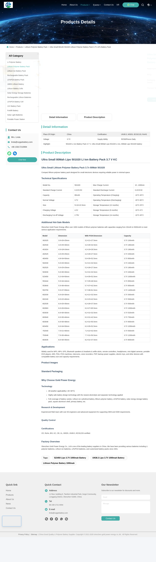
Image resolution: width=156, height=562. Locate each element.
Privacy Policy (23, 559)
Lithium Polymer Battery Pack (36, 47)
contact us (109, 5)
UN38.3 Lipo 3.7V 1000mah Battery (108, 483)
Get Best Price (117, 99)
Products (19, 47)
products (85, 5)
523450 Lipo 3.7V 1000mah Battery (70, 483)
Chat (130, 5)
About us (10, 524)
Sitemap (34, 559)
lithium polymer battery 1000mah (59, 488)
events (97, 5)
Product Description (94, 117)
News (8, 529)
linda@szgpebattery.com (22, 142)
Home (64, 5)
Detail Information (58, 117)
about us (74, 5)
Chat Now (22, 160)
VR (118, 5)
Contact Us (10, 533)
